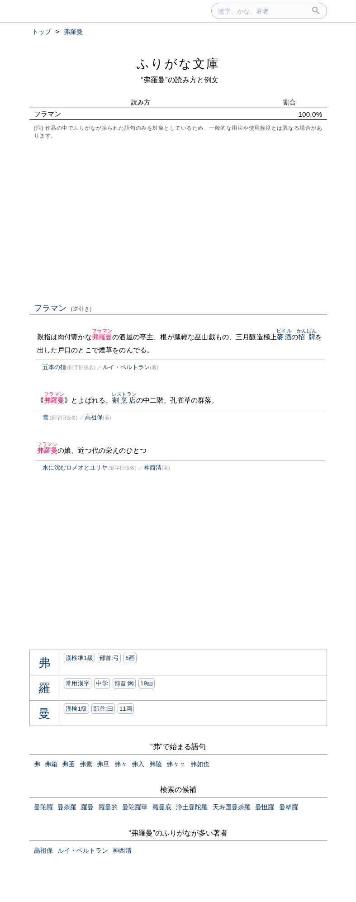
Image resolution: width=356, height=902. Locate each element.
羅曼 (87, 807)
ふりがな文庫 (178, 64)
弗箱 (51, 764)
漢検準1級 (79, 658)
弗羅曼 (102, 337)
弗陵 (155, 764)
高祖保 (94, 417)
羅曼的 (108, 807)
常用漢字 (78, 683)
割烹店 (124, 400)
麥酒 (283, 337)
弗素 (86, 764)
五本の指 (54, 367)
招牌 (307, 337)
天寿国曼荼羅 (232, 807)
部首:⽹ (124, 683)
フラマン (63, 308)
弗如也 (199, 764)
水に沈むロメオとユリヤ (75, 467)
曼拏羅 (288, 807)
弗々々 (175, 764)
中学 (102, 683)
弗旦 (103, 764)
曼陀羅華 (134, 807)
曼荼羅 (66, 807)
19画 (146, 683)
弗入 (138, 764)
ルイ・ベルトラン (126, 367)
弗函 (68, 764)
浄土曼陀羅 (192, 807)
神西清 (152, 467)
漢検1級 (76, 708)
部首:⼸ (109, 658)
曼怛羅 (264, 807)
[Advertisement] (178, 220)
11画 (125, 708)
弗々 (120, 764)
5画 (130, 658)
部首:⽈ (103, 708)
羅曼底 (161, 807)
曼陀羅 (43, 807)
